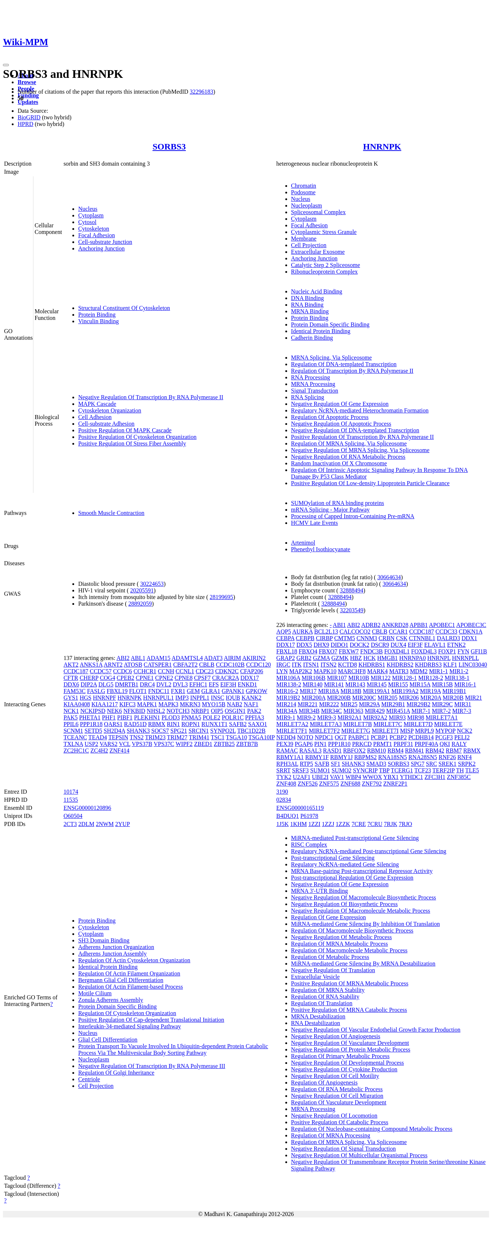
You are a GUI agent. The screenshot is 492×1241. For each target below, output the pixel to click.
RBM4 (395, 750)
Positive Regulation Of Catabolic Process (339, 1122)
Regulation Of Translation (321, 1003)
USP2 (91, 744)
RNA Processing (310, 377)
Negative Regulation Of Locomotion (334, 1115)
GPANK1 (233, 691)
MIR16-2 (287, 691)
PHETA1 (89, 717)
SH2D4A (114, 731)
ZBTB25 (224, 744)
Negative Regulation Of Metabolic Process (341, 937)
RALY (459, 744)
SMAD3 (376, 764)
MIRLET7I (385, 731)
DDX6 (71, 684)
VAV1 (337, 777)
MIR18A (328, 691)
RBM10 (376, 750)
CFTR (71, 678)
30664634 (389, 577)
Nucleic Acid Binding (317, 291)
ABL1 (138, 658)
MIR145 (377, 684)
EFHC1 (198, 684)
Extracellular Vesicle (315, 977)
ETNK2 (456, 645)
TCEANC (75, 737)
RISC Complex (309, 844)
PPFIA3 (254, 717)
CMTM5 (344, 638)
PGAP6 (304, 744)
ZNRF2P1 (395, 783)
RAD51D (135, 724)
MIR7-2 (441, 711)
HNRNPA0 (412, 658)
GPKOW (256, 691)
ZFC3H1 (434, 777)
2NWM (105, 824)
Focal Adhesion (96, 235)
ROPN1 (190, 724)
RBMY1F (317, 757)
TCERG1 (402, 770)
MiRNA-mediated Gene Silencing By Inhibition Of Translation (365, 924)
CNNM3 (367, 638)
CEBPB (305, 638)
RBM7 (454, 750)
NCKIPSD (92, 711)
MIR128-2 (430, 678)
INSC (217, 698)
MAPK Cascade (97, 404)
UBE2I (320, 777)
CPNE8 (184, 678)
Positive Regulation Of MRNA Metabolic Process (350, 983)
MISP (406, 731)
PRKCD (362, 744)
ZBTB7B (247, 744)
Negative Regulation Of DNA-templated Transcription (355, 430)
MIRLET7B (357, 724)
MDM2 (418, 671)
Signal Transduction (314, 390)
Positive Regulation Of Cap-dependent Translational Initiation (151, 1020)
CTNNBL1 (422, 638)
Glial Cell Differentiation (107, 1039)
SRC (431, 764)
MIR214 (286, 704)
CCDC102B (230, 664)
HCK (369, 658)
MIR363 (353, 711)
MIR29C (442, 704)
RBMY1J (341, 757)
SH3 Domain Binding (104, 940)
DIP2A (89, 684)
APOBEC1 (442, 625)
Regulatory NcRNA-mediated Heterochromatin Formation (360, 410)
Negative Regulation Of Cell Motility (335, 1076)
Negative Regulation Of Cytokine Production (344, 1069)
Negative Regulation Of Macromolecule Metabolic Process (360, 911)
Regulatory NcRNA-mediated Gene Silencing (345, 864)
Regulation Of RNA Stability (325, 996)
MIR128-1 (404, 678)
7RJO (405, 824)
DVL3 (180, 684)
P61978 (309, 816)
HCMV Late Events (314, 523)
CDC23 (205, 671)
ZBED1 (203, 744)
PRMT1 (382, 744)
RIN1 (173, 724)
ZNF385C (459, 777)
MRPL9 (424, 731)
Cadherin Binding (312, 338)
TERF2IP (444, 770)
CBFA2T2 (185, 664)
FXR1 (178, 691)
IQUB (233, 698)
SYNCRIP (365, 770)
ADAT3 (213, 658)
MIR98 (415, 717)
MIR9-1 (286, 717)
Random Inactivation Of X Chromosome (339, 463)
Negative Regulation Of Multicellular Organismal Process (359, 1155)
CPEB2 (125, 678)
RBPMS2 (365, 757)
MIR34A (286, 711)
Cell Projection (308, 245)
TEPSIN (118, 737)
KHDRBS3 (428, 664)
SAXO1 (257, 724)
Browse (27, 82)
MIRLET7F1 (291, 731)
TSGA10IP (262, 737)
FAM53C (75, 691)
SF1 (335, 764)
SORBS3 (169, 146)
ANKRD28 (394, 625)
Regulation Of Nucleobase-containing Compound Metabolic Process (371, 1129)
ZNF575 (329, 783)
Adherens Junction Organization (116, 947)
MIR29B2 (418, 704)
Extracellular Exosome (318, 252)
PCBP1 (379, 737)
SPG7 (417, 764)
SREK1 (447, 764)
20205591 (142, 590)
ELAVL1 (434, 645)
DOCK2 (359, 645)
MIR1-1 (438, 671)
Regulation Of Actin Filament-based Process (130, 987)
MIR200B (339, 698)
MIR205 (387, 698)
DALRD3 (448, 638)
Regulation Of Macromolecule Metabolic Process (349, 950)
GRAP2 (285, 658)
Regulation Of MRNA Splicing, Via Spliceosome (349, 443)
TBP (384, 770)
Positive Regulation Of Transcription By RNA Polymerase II (362, 437)
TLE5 (472, 770)
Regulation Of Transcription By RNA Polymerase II (352, 371)
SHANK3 (138, 731)
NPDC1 (324, 737)
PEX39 (284, 744)
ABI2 (123, 658)
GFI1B (479, 651)
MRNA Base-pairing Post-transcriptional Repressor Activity (362, 871)
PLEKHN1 (147, 717)
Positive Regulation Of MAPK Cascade (124, 430)
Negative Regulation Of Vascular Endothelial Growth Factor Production (375, 1030)
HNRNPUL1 (158, 698)
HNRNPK (382, 146)
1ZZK (343, 824)
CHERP (89, 678)
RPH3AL (287, 764)
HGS (85, 698)
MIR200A (313, 698)
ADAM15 (158, 658)
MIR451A (398, 711)
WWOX (372, 777)
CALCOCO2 (355, 631)
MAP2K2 (300, 671)
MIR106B (313, 678)
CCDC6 (122, 671)
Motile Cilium (95, 993)
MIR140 (312, 684)
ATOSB (133, 664)
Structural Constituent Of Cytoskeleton (124, 308)
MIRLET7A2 (292, 724)
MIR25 (348, 704)
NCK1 (71, 711)
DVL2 (163, 684)
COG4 (107, 678)
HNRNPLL (465, 658)
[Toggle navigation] (6, 65)
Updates (28, 102)
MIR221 (308, 704)
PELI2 (462, 737)
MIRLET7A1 (441, 717)
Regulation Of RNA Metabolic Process (337, 1089)
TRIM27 (177, 737)
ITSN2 (329, 664)
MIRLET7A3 (326, 724)
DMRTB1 (126, 684)
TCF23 (423, 770)
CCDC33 (446, 631)
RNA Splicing (307, 397)
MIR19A (430, 691)
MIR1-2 (459, 671)
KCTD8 (347, 664)
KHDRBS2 (400, 664)
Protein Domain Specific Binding (330, 324)
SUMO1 (320, 770)
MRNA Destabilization (318, 1016)
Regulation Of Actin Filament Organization (129, 973)
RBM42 (435, 750)
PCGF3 (444, 737)
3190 (282, 792)
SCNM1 (73, 731)
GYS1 (71, 698)
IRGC (283, 664)
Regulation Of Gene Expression (328, 917)
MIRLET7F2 (324, 731)
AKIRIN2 (254, 658)
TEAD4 (97, 737)
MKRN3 (190, 704)
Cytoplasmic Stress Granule (324, 232)
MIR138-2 (288, 684)
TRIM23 (155, 737)
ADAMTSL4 (187, 658)
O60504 (73, 816)
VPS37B (142, 744)
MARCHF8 (352, 671)
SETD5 (93, 731)
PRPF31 (403, 744)
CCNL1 (185, 671)
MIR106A (288, 678)
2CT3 (70, 824)
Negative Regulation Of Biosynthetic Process (344, 904)
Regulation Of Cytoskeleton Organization (127, 1013)
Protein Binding (97, 314)
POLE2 (211, 717)
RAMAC (287, 750)
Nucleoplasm (306, 205)
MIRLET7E (448, 724)
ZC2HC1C (76, 750)
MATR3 (398, 671)
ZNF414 (119, 750)
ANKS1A (91, 664)
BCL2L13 (326, 631)
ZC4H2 (99, 750)
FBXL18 (286, 651)
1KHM (298, 824)
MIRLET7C (387, 724)
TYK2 (284, 777)
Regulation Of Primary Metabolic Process (340, 1056)
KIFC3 (127, 704)
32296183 (201, 92)
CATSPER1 (157, 664)
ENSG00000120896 (87, 808)
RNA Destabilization (315, 1023)
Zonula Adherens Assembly (110, 1000)
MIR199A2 (405, 691)
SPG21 (178, 731)
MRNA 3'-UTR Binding (319, 891)
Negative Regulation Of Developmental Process (347, 1063)
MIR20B (453, 698)
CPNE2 (164, 678)
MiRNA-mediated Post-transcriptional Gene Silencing (355, 838)
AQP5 (283, 631)
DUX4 (398, 645)
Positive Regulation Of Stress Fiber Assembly (132, 443)
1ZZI (314, 824)
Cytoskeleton (93, 229)
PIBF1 (125, 717)
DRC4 (147, 684)
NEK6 (114, 711)
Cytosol (87, 222)
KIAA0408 (77, 704)
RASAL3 (310, 750)
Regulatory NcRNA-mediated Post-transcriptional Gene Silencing (368, 851)
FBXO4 (308, 651)
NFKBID (134, 711)
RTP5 (306, 764)
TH (460, 770)
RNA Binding (307, 305)
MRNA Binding (310, 311)
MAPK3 (168, 704)
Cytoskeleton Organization (109, 410)
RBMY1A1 (290, 757)
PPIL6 (71, 724)
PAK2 (254, 711)
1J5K (282, 824)
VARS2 (108, 744)
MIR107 (337, 678)
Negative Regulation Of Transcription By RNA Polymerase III (151, 1066)
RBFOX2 (354, 750)
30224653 (152, 584)
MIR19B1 (454, 691)
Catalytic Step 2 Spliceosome (325, 265)
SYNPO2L (223, 731)
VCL (124, 744)
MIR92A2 (375, 717)
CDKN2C (227, 671)
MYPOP (445, 731)
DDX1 (469, 638)
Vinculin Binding (98, 321)
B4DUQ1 (287, 816)
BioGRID (29, 117)
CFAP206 (251, 671)
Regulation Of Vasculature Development (339, 1102)
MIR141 (334, 684)
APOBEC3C (471, 625)
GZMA (321, 658)
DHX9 (321, 645)
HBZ (356, 658)
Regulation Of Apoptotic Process (330, 417)
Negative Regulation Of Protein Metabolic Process (350, 1049)
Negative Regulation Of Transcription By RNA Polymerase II (150, 397)
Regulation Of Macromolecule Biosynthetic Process (352, 930)
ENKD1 (247, 684)
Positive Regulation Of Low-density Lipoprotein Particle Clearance (370, 483)
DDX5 (304, 645)
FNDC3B (371, 651)
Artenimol (303, 543)
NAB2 (234, 704)
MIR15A (419, 684)
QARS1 (113, 724)
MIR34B (309, 711)
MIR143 (355, 684)
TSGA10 (236, 737)
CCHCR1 (145, 671)
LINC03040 (473, 664)
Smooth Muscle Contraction (111, 513)
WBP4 (353, 777)
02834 (283, 800)
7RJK (390, 824)
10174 (71, 792)
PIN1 (320, 744)
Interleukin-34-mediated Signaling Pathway (129, 1026)
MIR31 (462, 704)
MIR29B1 (393, 704)
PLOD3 (171, 717)
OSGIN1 (235, 711)
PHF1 (109, 717)
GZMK (339, 658)
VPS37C (164, 744)
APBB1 (418, 625)
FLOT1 (137, 691)
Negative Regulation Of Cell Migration (337, 1096)
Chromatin (303, 186)
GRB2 (303, 658)
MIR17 (308, 691)
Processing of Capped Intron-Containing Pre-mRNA (353, 516)
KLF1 (450, 664)
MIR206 (409, 698)
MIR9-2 (306, 717)
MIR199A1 (376, 691)
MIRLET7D (418, 724)
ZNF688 (350, 783)
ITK (297, 664)
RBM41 (414, 750)
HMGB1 (387, 658)
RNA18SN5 (392, 757)
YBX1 (391, 777)
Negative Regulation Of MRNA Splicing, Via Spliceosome (360, 450)
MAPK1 (147, 704)
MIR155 (398, 684)
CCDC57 (101, 671)
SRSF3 (300, 770)
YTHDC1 (411, 777)
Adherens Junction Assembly (112, 953)
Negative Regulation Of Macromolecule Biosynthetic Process (363, 897)
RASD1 (332, 750)
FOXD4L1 (396, 651)
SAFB (322, 764)
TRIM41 (199, 737)
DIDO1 (339, 645)
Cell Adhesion (95, 417)
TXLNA (73, 744)
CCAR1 (398, 631)
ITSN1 (311, 664)
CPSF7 (202, 678)
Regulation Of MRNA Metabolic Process (339, 944)
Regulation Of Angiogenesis (324, 1082)
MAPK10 (325, 671)
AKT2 (71, 664)
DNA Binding (307, 298)
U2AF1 (301, 777)
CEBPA (285, 638)
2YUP (122, 824)
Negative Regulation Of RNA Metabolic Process (348, 457)
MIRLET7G (355, 731)
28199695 (221, 597)
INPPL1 (199, 698)
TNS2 (137, 737)
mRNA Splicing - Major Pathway (330, 509)
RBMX (156, 724)
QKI (444, 744)
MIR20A (430, 698)
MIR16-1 (465, 684)
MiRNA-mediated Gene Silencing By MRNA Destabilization (363, 963)
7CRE (358, 824)
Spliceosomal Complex (318, 212)
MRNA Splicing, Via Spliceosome (331, 357)
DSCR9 (380, 645)
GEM (193, 691)
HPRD (25, 124)
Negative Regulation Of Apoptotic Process (341, 424)
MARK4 (377, 671)
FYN (463, 651)
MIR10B (358, 678)
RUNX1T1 (215, 724)
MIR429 (375, 711)
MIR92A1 (349, 717)
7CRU (375, 824)
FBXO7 (328, 651)
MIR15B (442, 684)
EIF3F (415, 645)
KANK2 (251, 698)
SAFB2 (238, 724)
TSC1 (217, 737)
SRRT (283, 770)
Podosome (303, 192)
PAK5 (71, 717)
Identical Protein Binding (321, 331)
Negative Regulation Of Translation (333, 970)
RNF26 (447, 757)
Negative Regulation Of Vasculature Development (350, 1043)
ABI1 (339, 625)
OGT (341, 737)
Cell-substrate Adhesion (106, 424)
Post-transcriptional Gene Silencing (333, 858)
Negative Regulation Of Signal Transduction (343, 1149)
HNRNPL (439, 658)
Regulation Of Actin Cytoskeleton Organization (134, 960)
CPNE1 (145, 678)
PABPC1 (358, 737)
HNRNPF (104, 698)
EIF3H (228, 684)
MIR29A (369, 704)
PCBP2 (398, 737)
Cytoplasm (91, 215)
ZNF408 (286, 783)
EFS (214, 684)
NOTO (305, 737)
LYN (282, 671)
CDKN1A (470, 631)
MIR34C (331, 711)
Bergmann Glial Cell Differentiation (120, 980)
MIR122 (381, 678)
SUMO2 (341, 770)
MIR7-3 (461, 711)
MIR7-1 (421, 711)
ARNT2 (113, 664)
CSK (402, 638)
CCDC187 (76, 671)
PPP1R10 (339, 744)
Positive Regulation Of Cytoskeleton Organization (137, 437)
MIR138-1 (457, 678)
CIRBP (324, 638)
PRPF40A (426, 744)
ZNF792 (372, 783)
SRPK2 (466, 764)
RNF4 (464, 757)
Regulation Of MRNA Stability (328, 990)
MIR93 (397, 717)
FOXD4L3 (424, 651)
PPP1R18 (91, 724)
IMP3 (181, 698)
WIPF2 (184, 744)
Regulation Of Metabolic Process (330, 957)
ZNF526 (308, 783)
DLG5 (105, 684)
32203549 (351, 610)
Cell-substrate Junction (105, 242)
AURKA (302, 631)
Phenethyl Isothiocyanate (320, 549)
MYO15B (213, 704)
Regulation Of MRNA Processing (330, 1135)
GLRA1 (210, 691)
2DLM (86, 824)
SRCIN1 (198, 731)
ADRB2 (370, 625)
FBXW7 (349, 651)
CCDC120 (258, 664)
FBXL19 (117, 691)
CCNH (166, 671)
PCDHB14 (421, 737)
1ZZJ (328, 824)
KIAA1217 (104, 704)
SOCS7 (160, 731)
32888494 (351, 590)
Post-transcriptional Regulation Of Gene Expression (352, 877)
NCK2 (464, 731)
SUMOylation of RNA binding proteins (337, 503)
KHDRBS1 (371, 664)
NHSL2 (156, 711)
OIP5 (217, 711)
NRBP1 (200, 711)
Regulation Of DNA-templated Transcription (344, 364)
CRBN (387, 638)
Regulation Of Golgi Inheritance (116, 1072)
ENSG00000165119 (300, 808)
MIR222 (329, 704)
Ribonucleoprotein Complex (324, 271)
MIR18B (350, 691)
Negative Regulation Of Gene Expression (340, 404)
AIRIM (232, 658)
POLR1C (233, 717)
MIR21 (473, 698)
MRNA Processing (313, 384)
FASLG (96, 691)
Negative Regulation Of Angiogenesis (335, 1036)
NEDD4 (286, 737)
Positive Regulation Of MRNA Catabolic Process (349, 1010)
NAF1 (251, 704)
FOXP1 (447, 651)
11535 (71, 800)
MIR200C (364, 698)
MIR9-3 (326, 717)
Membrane (303, 238)
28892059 (140, 603)
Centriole (89, 1079)
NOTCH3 (177, 711)
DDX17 (249, 678)
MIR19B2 (288, 698)
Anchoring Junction (101, 248)
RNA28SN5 (422, 757)
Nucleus (87, 209)
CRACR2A (225, 678)
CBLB (206, 664)
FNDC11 (158, 691)
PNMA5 (191, 717)
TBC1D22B (251, 731)
